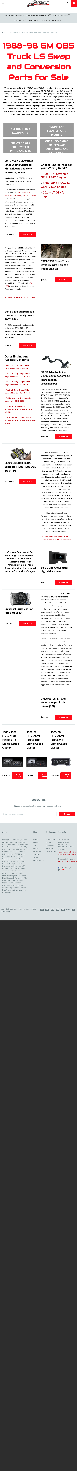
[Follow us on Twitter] (63, 867)
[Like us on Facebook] (59, 867)
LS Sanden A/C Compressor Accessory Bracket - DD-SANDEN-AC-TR (20, 420)
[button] (3, 3)
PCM (11, 199)
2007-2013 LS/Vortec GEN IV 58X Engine (56, 184)
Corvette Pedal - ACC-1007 (20, 297)
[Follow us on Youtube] (63, 870)
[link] (20, 130)
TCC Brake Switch (29, 196)
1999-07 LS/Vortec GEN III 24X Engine (54, 175)
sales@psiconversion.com (67, 854)
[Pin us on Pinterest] (66, 867)
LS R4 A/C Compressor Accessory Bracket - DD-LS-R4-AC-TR (19, 409)
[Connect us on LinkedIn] (59, 870)
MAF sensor (21, 193)
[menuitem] (14, 15)
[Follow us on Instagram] (70, 867)
